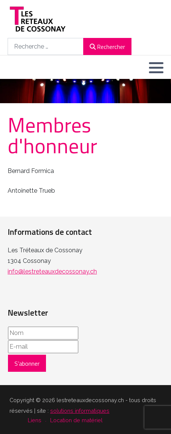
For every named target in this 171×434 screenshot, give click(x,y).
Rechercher (107, 46)
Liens (34, 420)
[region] (85, 91)
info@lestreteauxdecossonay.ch (52, 271)
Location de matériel (76, 420)
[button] (156, 67)
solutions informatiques (79, 410)
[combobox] (46, 46)
